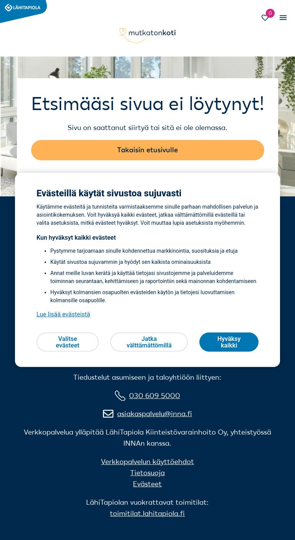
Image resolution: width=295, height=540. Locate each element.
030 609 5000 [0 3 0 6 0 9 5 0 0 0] (154, 395)
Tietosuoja (147, 472)
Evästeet (147, 483)
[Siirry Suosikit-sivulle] (268, 18)
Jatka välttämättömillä (149, 342)
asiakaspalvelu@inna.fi (154, 413)
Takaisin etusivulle (147, 149)
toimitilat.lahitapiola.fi (147, 513)
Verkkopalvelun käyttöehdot (147, 461)
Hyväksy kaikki (228, 342)
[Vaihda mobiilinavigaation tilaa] (282, 17)
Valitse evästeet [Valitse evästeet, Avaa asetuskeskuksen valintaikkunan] (67, 342)
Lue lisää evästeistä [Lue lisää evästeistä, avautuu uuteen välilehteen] (63, 314)
